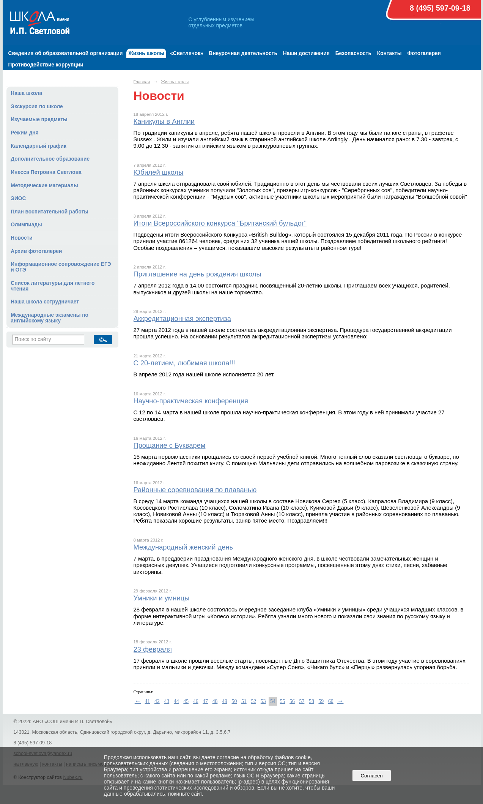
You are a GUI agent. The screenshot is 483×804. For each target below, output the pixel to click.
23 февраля (153, 649)
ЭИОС (18, 198)
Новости (22, 238)
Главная (142, 81)
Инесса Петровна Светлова (46, 172)
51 (244, 701)
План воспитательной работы (49, 212)
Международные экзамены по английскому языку (49, 318)
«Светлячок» (186, 53)
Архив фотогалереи (36, 251)
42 (157, 701)
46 (195, 701)
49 (224, 701)
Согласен (371, 776)
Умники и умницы (162, 598)
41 (147, 701)
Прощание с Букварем (170, 445)
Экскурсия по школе (37, 106)
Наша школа (26, 93)
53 (263, 701)
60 (331, 701)
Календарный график (38, 146)
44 (176, 701)
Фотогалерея (424, 53)
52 (253, 701)
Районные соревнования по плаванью (195, 490)
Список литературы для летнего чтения (52, 286)
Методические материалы (44, 185)
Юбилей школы (159, 172)
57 (302, 701)
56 (292, 701)
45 (186, 701)
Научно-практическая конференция (191, 401)
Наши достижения (306, 53)
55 (282, 701)
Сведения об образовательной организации (65, 53)
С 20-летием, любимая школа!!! (184, 363)
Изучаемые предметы (39, 119)
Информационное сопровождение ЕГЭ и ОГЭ (61, 267)
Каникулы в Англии (164, 121)
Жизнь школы (146, 53)
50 (234, 701)
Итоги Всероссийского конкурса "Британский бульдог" (220, 223)
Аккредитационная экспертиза (182, 318)
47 (205, 701)
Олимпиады (26, 224)
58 (311, 701)
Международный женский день (183, 547)
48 (215, 701)
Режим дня (24, 133)
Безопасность (353, 53)
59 (321, 701)
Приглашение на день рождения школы (197, 274)
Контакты (389, 53)
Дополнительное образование (50, 159)
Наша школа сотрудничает (45, 302)
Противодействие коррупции (45, 65)
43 (166, 701)
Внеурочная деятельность (243, 53)
